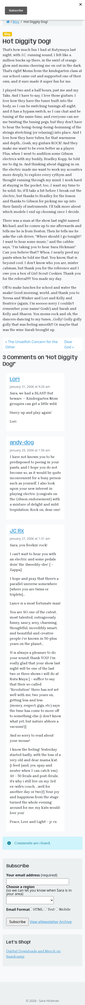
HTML (37, 909)
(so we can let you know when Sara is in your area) (39, 890)
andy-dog (22, 442)
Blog (16, 22)
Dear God (68, 344)
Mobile (64, 909)
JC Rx (17, 531)
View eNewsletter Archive (51, 921)
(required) (31, 875)
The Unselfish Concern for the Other (31, 344)
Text (51, 909)
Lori (15, 379)
